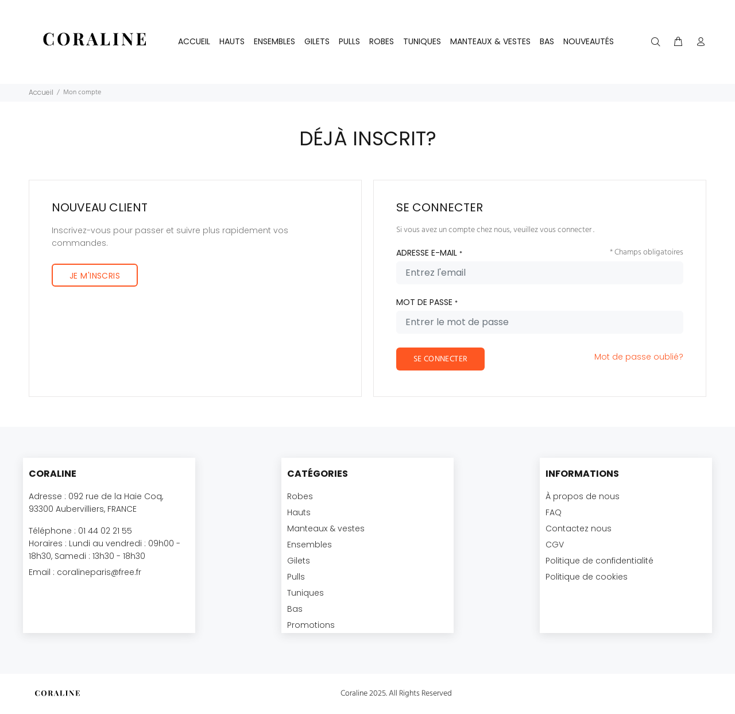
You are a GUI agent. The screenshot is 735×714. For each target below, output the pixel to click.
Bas (295, 609)
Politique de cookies (587, 576)
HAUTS (232, 41)
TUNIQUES (422, 41)
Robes (300, 496)
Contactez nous (579, 528)
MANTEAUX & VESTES (490, 41)
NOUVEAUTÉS (588, 41)
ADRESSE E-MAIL (429, 252)
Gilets (298, 560)
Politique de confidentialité (599, 560)
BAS (547, 41)
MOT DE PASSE (427, 302)
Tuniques (305, 593)
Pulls (296, 576)
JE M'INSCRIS (94, 275)
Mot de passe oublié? (638, 356)
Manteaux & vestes (326, 528)
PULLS (349, 41)
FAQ (554, 512)
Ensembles (309, 544)
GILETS (317, 41)
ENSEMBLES (274, 41)
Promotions (311, 625)
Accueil (194, 41)
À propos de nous (583, 496)
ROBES (381, 41)
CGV (555, 544)
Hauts (299, 512)
